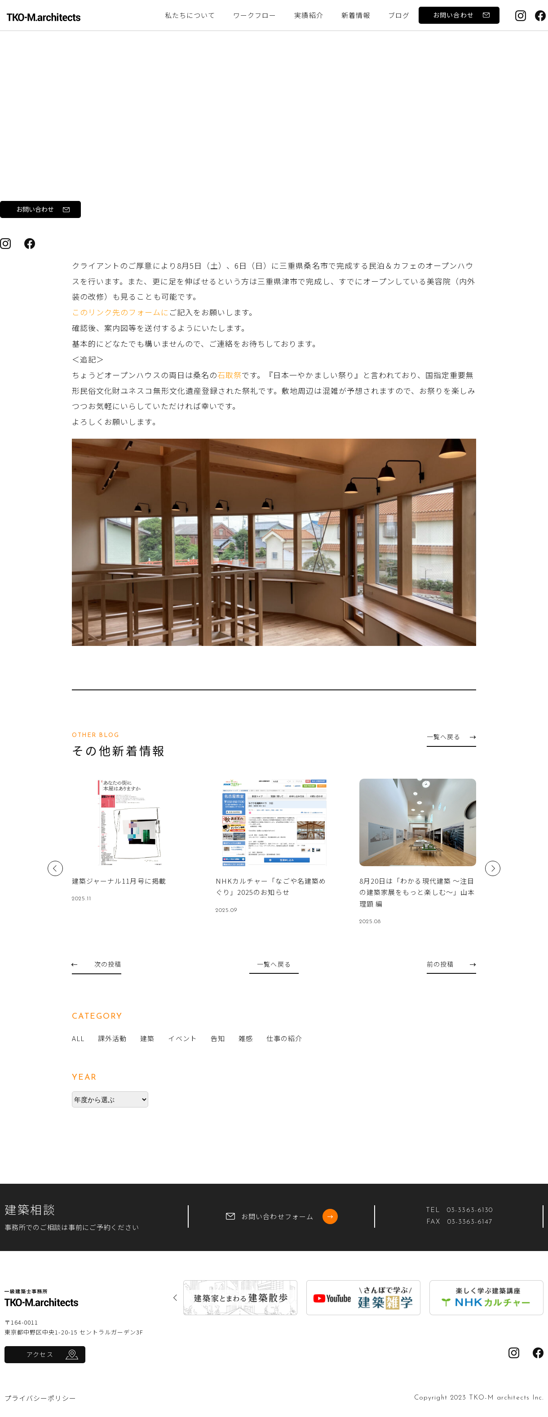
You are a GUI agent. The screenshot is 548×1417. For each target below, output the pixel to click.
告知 (104, 101)
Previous (55, 868)
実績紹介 (308, 15)
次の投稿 (96, 963)
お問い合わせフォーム (282, 1216)
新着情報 (355, 15)
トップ (36, 101)
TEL (459, 1210)
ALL (78, 1038)
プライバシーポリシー (40, 1398)
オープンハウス (143, 222)
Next (492, 868)
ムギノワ (92, 222)
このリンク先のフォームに (120, 312)
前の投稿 (451, 963)
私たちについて (190, 15)
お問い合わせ (461, 14)
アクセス (40, 1354)
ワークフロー (254, 15)
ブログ (71, 101)
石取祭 (192, 222)
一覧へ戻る (451, 736)
